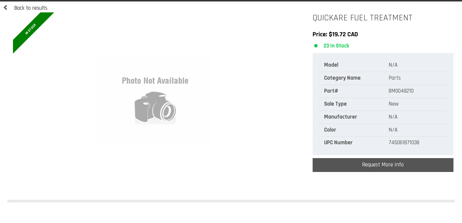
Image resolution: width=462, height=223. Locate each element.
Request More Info (383, 164)
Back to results (25, 8)
